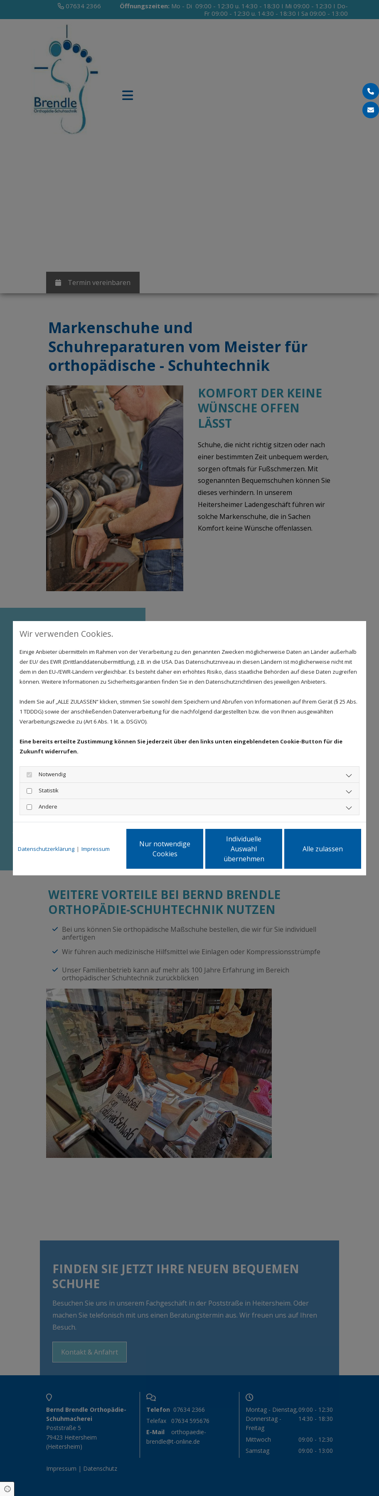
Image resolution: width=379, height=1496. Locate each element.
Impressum (95, 849)
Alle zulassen (323, 848)
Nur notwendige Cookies (164, 848)
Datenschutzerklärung (46, 849)
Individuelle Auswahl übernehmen (244, 848)
